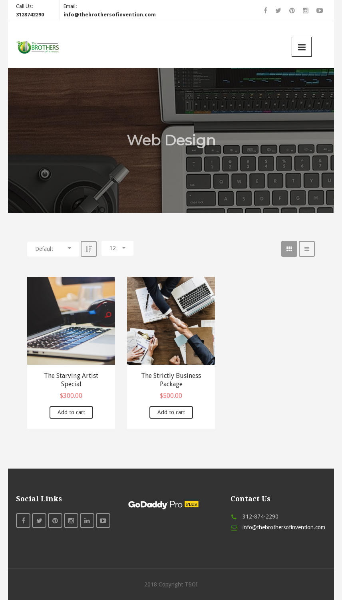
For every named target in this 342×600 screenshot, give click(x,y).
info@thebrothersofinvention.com (284, 527)
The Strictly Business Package (171, 380)
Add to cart (71, 412)
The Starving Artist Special (71, 380)
